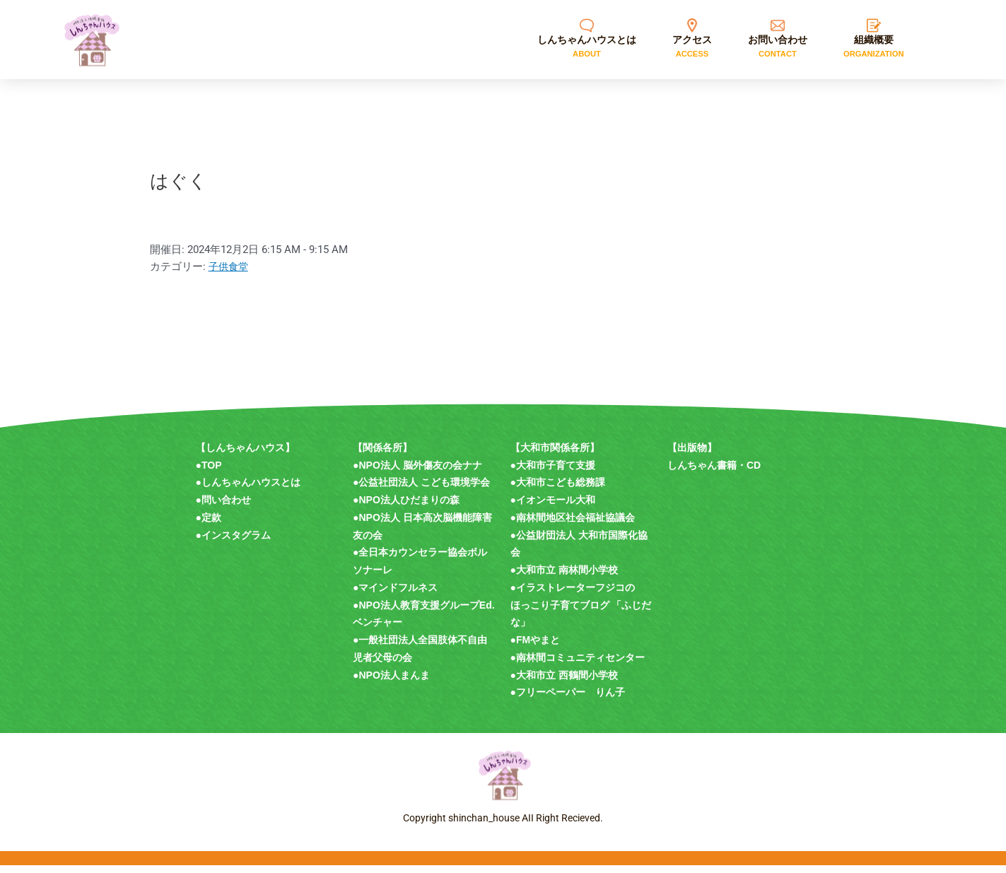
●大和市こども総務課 (557, 490)
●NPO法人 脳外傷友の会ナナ (417, 473)
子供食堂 (230, 274)
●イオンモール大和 (552, 507)
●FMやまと (535, 647)
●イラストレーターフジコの (572, 595)
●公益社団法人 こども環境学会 (421, 490)
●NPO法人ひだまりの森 (406, 507)
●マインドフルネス (395, 595)
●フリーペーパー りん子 (567, 699)
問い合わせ (226, 507)
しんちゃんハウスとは (250, 490)
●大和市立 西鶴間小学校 (564, 683)
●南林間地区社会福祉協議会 (572, 525)
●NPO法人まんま (391, 683)
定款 (211, 525)
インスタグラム (236, 543)
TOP (211, 473)
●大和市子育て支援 (552, 473)
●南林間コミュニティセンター (577, 665)
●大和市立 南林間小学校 (564, 577)
